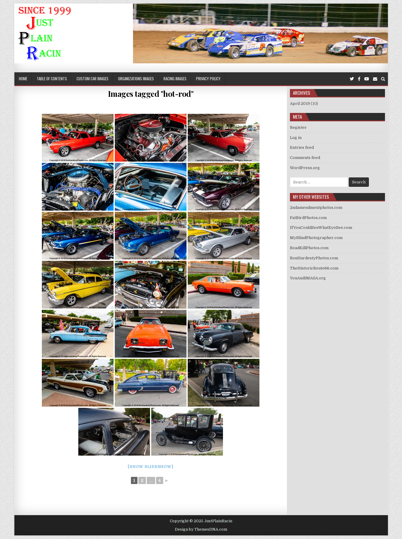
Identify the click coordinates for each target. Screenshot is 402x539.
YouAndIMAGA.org (308, 278)
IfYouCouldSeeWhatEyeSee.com (321, 227)
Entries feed (302, 147)
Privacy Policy (208, 79)
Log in (296, 137)
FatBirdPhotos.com (308, 217)
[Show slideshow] (150, 466)
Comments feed (305, 157)
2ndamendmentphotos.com (316, 207)
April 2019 (300, 103)
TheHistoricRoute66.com (314, 268)
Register (298, 127)
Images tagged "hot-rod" (151, 93)
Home (23, 79)
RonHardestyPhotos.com (314, 258)
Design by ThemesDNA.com (201, 529)
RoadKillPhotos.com (309, 248)
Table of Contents (52, 79)
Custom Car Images (92, 79)
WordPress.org (305, 168)
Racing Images (175, 79)
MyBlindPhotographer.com (316, 237)
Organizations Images (136, 79)
